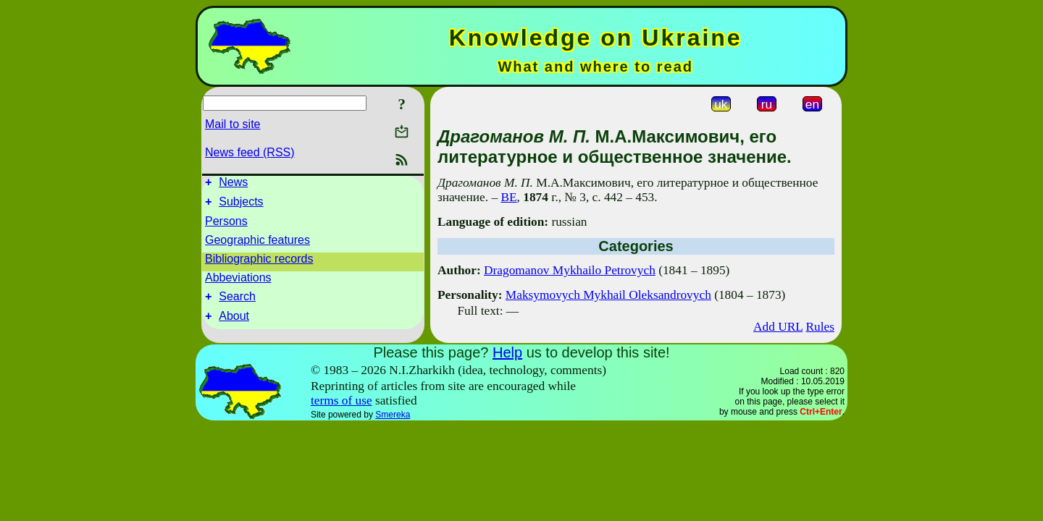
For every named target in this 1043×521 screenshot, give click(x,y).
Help (507, 352)
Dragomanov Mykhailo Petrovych (569, 270)
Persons (226, 225)
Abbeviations (238, 282)
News (233, 184)
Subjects (241, 206)
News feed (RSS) (250, 152)
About (234, 324)
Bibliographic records (259, 263)
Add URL (778, 327)
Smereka (392, 415)
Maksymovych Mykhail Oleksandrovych (608, 295)
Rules (820, 327)
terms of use (341, 400)
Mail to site (232, 124)
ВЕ (508, 197)
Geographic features (257, 244)
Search (237, 303)
